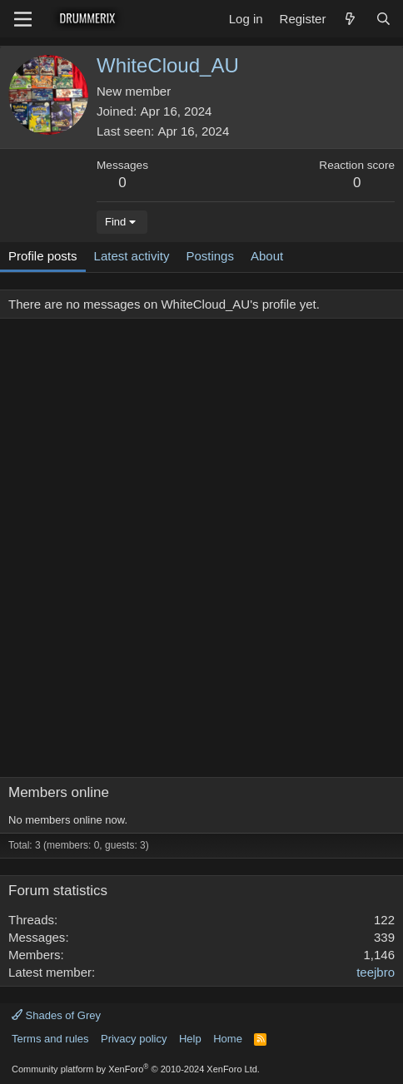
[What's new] (350, 18)
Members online (58, 792)
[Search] (383, 18)
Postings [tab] (210, 256)
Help (190, 1038)
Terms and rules (50, 1038)
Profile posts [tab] (42, 256)
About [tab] (267, 256)
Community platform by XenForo (136, 1069)
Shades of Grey (56, 1015)
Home (227, 1038)
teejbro (375, 972)
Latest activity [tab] (132, 256)
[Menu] (22, 19)
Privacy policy (134, 1038)
